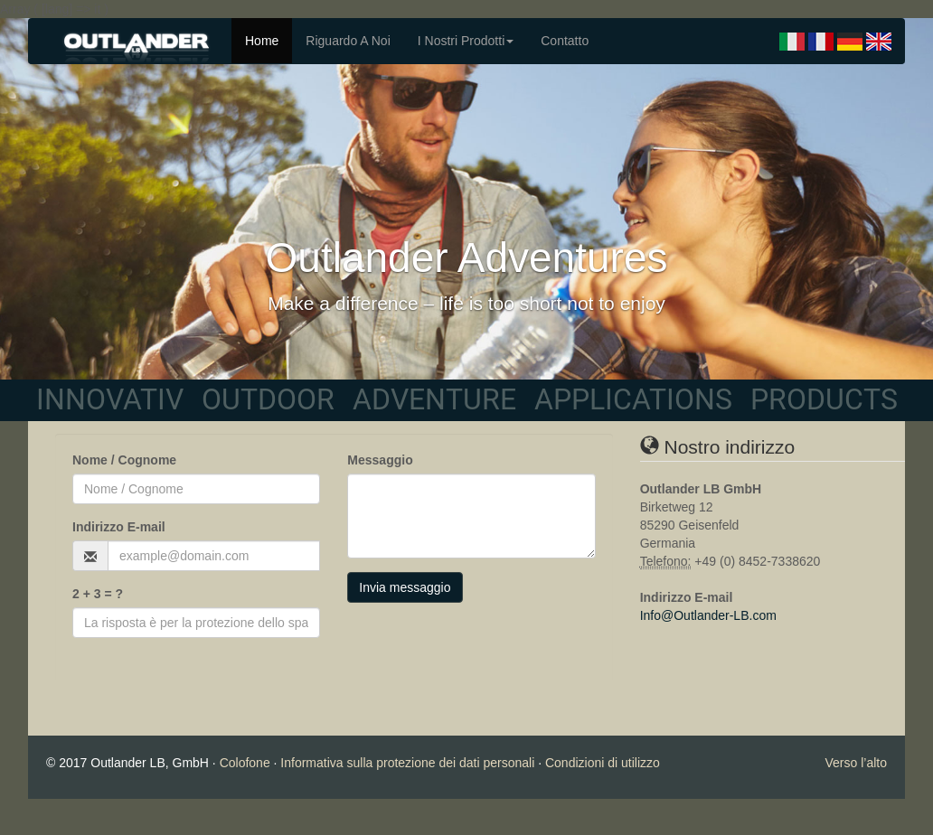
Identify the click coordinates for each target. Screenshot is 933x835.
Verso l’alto (856, 762)
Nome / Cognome (124, 460)
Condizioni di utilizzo (602, 762)
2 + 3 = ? (97, 593)
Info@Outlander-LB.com (708, 615)
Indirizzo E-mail (118, 527)
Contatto (565, 40)
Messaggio (379, 460)
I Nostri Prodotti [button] (466, 40)
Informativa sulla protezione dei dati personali (407, 762)
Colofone (245, 762)
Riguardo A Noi (348, 40)
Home (261, 40)
